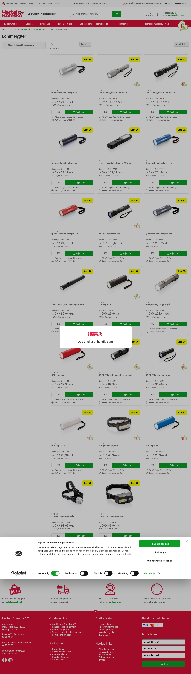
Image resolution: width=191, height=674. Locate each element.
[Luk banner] (187, 636)
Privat (85, 344)
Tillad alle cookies (159, 639)
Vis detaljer (150, 668)
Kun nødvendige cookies (159, 655)
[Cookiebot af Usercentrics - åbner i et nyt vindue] (18, 668)
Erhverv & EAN (102, 344)
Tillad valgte (159, 647)
